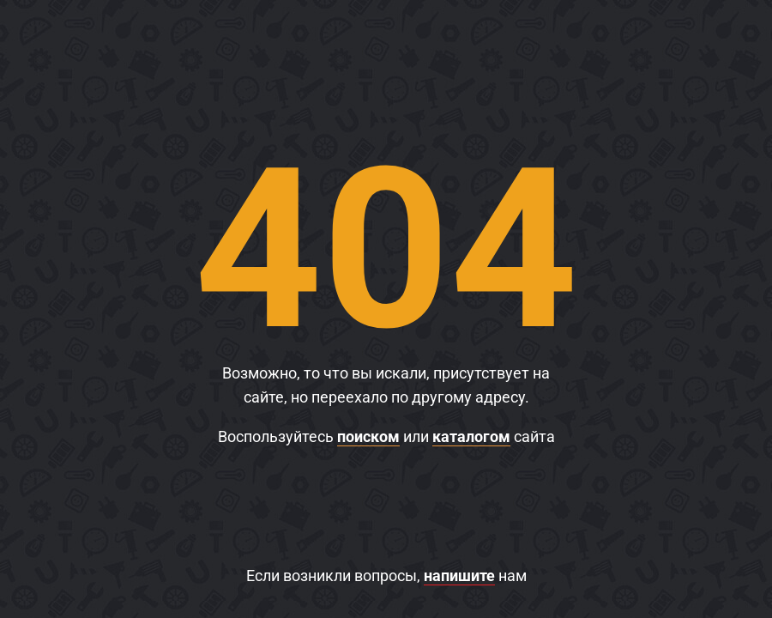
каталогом (471, 436)
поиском (368, 436)
